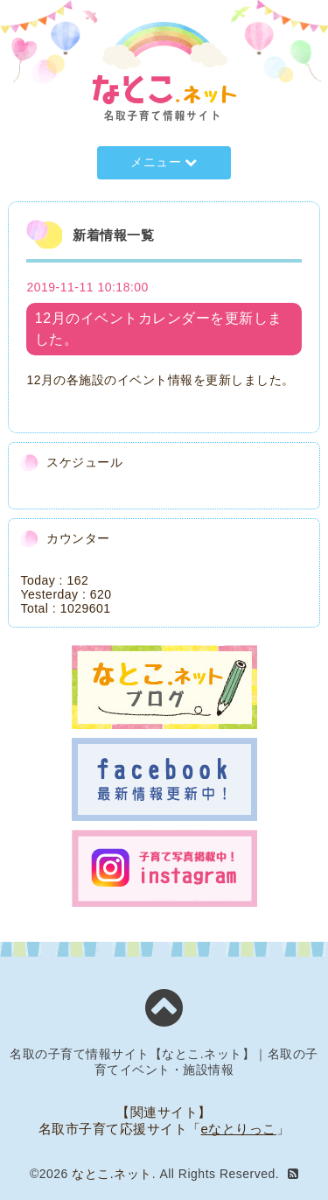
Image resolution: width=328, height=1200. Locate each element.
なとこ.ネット (111, 1174)
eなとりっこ (238, 1128)
